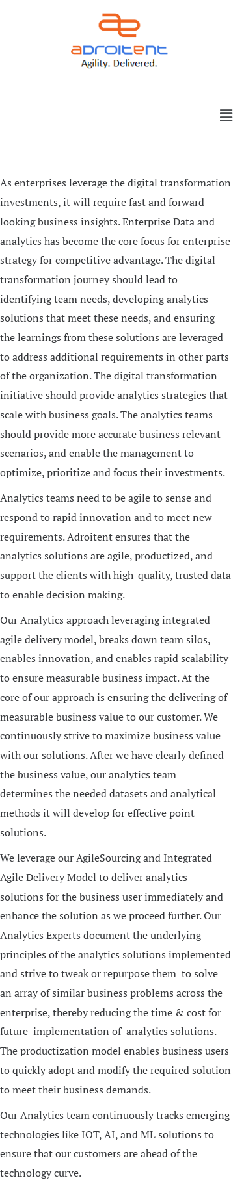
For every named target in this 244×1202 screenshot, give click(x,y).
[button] (122, 83)
